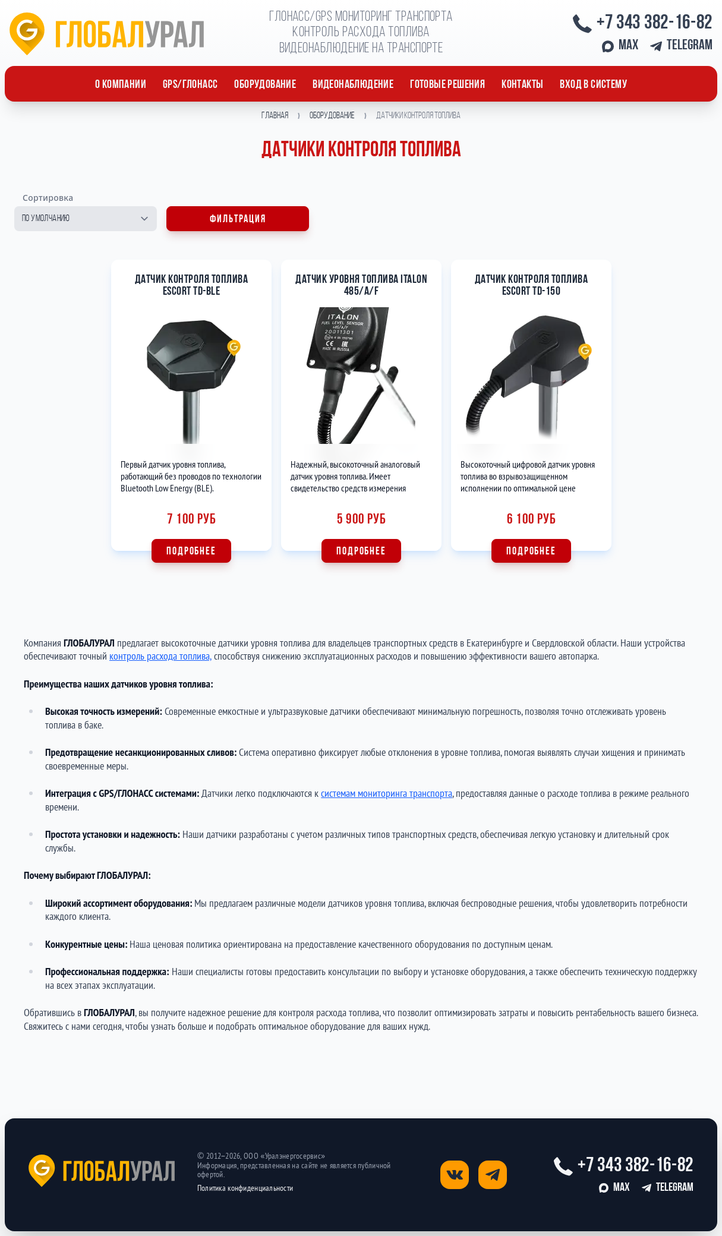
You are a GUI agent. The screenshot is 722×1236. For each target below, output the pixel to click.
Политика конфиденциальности (245, 1188)
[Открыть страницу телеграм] (492, 1175)
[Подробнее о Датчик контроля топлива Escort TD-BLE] (191, 411)
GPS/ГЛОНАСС (190, 85)
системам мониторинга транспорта (386, 793)
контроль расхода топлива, (160, 656)
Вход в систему (593, 85)
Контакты (522, 85)
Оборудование (332, 116)
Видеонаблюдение (353, 85)
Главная (274, 116)
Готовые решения (447, 85)
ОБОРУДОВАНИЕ (265, 85)
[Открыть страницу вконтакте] (454, 1175)
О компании (120, 85)
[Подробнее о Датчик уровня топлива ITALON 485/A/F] (361, 411)
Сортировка (48, 197)
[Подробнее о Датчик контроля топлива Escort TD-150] (531, 411)
